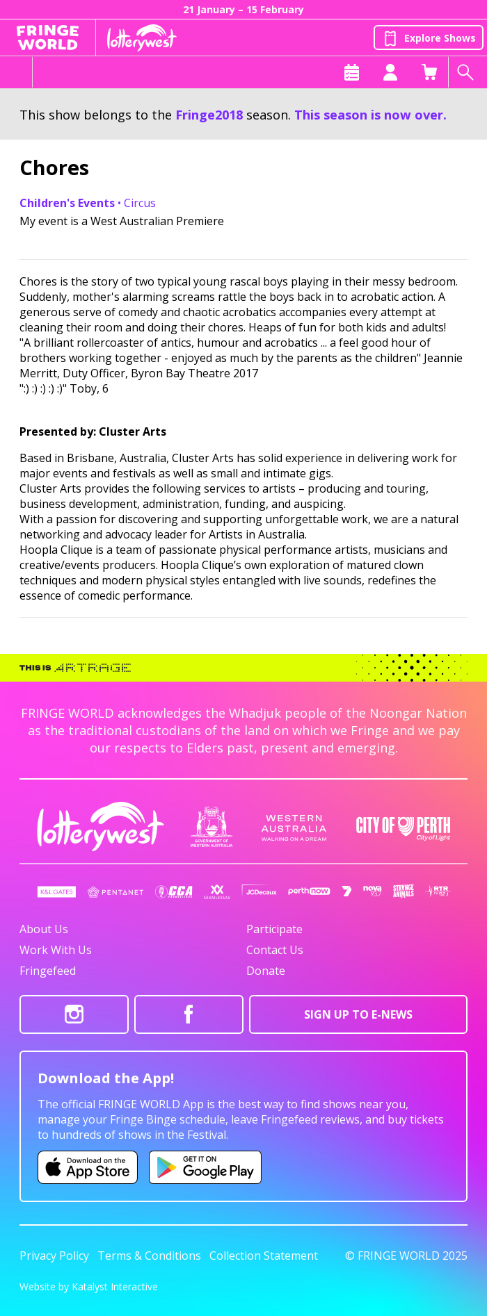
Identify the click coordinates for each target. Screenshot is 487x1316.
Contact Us (274, 949)
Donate (265, 970)
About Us (43, 929)
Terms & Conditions (149, 1255)
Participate (274, 929)
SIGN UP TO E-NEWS (358, 1014)
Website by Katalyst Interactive (88, 1286)
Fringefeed (47, 970)
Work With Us (55, 949)
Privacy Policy (54, 1255)
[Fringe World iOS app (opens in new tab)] (88, 1167)
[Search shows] (467, 72)
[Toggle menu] (16, 72)
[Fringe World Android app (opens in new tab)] (205, 1167)
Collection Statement (263, 1255)
